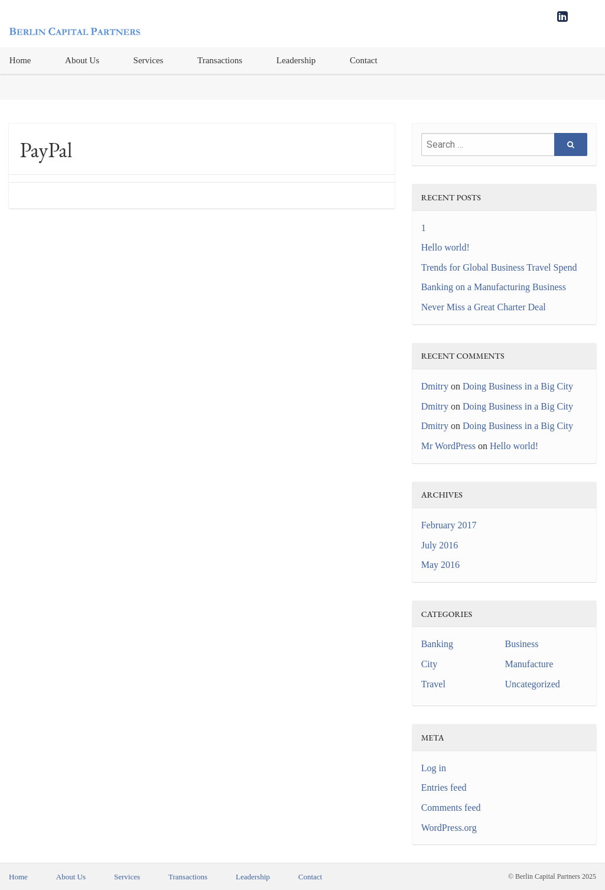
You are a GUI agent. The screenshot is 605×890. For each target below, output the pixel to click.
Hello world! (445, 247)
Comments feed (451, 808)
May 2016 (440, 565)
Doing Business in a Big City (518, 386)
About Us (82, 60)
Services (149, 60)
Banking (437, 644)
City (429, 664)
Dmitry (434, 386)
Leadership (296, 60)
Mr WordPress (448, 446)
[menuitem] (82, 60)
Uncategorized (532, 684)
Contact (364, 60)
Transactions (219, 60)
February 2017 (449, 525)
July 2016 (439, 545)
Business (522, 644)
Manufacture (529, 664)
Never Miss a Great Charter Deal (483, 307)
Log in (433, 768)
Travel (433, 684)
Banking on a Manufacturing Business (493, 287)
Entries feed (444, 787)
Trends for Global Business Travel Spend (499, 267)
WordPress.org (449, 828)
